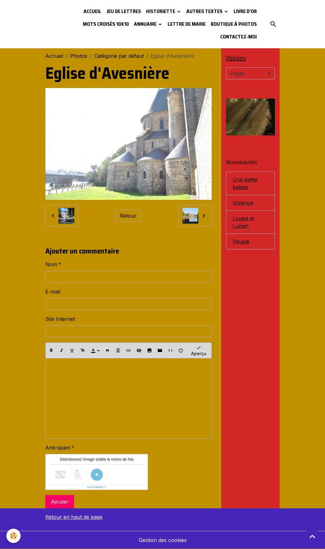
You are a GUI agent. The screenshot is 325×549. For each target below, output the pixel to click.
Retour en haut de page (74, 517)
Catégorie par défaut (119, 56)
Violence (243, 203)
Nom (51, 264)
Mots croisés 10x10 (106, 24)
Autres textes (204, 11)
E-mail (52, 291)
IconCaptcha (95, 487)
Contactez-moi (238, 37)
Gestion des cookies (163, 540)
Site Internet (60, 319)
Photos (78, 56)
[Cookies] (13, 536)
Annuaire (145, 24)
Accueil (92, 11)
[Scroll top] (312, 536)
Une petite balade (245, 183)
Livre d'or (245, 11)
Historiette (161, 11)
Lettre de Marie (187, 24)
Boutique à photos (234, 24)
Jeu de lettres (123, 11)
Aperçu (198, 350)
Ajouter (60, 501)
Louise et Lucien (243, 222)
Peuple (241, 241)
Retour (128, 216)
